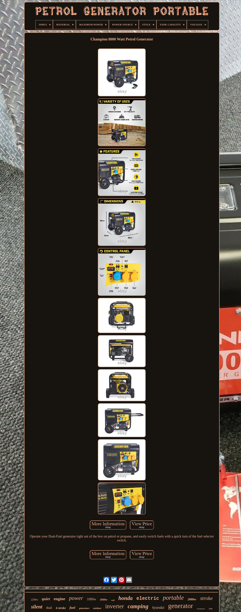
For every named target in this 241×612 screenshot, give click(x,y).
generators (84, 608)
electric (148, 598)
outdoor (97, 608)
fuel (72, 608)
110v (211, 608)
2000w (192, 599)
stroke (206, 598)
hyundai (158, 607)
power (76, 598)
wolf (112, 600)
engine (59, 598)
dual (49, 608)
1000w (91, 599)
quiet (46, 599)
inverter (114, 606)
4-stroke (61, 608)
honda (125, 598)
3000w (103, 599)
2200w (34, 599)
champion (201, 608)
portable (173, 597)
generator (180, 606)
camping (138, 606)
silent (36, 607)
